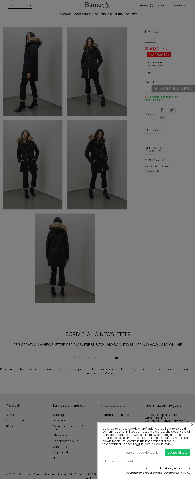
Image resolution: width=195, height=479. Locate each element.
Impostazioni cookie (120, 461)
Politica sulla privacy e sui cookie (168, 468)
